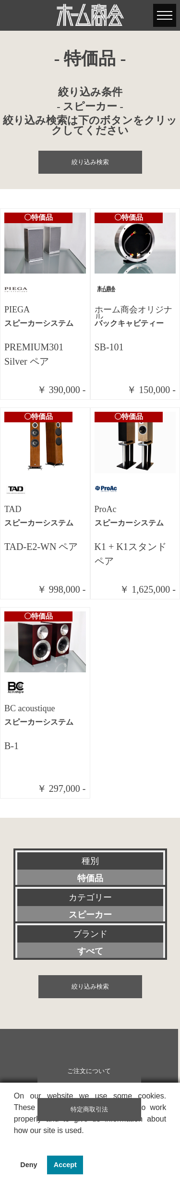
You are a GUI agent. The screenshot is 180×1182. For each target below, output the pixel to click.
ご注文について (89, 1071)
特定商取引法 (89, 1109)
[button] (15, 1142)
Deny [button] (28, 1165)
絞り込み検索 (90, 162)
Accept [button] (65, 1165)
